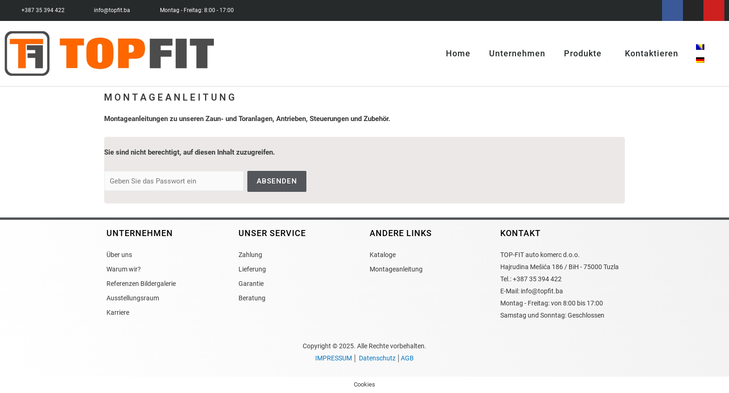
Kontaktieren (651, 53)
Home (458, 53)
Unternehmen (517, 53)
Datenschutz (377, 358)
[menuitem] (700, 47)
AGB (407, 358)
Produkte (585, 53)
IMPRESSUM (333, 358)
